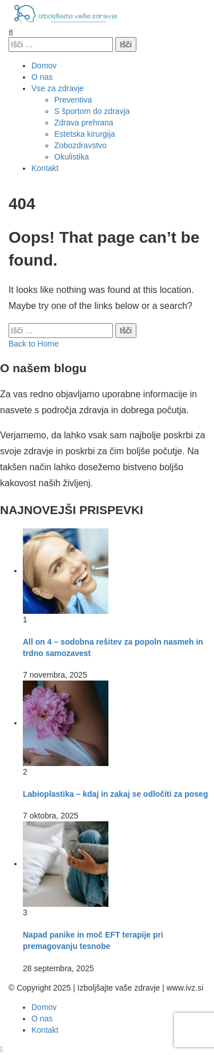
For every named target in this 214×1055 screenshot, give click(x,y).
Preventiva (73, 99)
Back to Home (34, 343)
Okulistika (71, 156)
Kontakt (44, 168)
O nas (42, 77)
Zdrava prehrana (84, 122)
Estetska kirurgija (84, 134)
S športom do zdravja (92, 111)
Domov (43, 65)
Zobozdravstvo (80, 145)
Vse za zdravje (57, 88)
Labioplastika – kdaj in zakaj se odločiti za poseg (115, 794)
